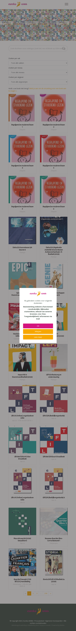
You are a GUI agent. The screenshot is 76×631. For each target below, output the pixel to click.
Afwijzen (38, 331)
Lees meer (38, 337)
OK (38, 326)
